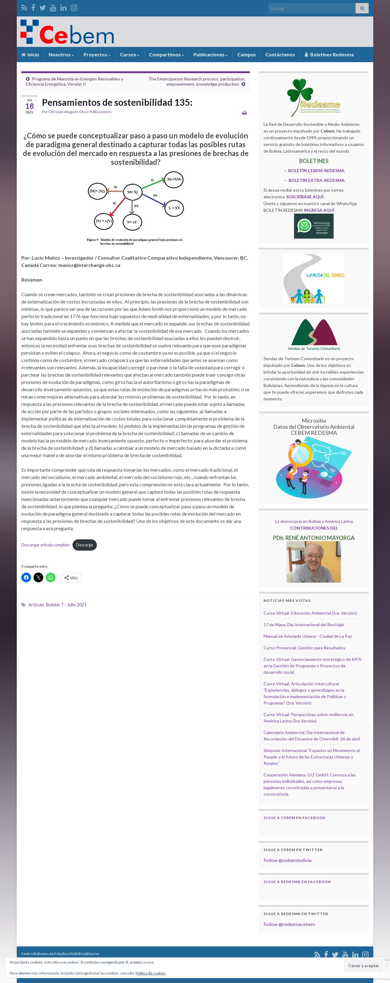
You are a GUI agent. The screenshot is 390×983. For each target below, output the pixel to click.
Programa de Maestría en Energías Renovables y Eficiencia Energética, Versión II (74, 81)
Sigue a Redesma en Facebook (297, 881)
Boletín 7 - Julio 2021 (66, 604)
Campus (246, 54)
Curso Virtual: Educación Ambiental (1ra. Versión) (310, 613)
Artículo (36, 604)
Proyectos (97, 54)
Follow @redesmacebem (289, 924)
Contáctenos (280, 54)
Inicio (30, 54)
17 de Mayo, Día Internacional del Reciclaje (304, 624)
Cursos (130, 54)
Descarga (84, 544)
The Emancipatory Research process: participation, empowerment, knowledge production (196, 81)
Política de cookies (151, 973)
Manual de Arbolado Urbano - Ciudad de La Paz (308, 636)
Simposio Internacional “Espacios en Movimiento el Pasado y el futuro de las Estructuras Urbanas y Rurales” (312, 757)
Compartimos (166, 54)
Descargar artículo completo (45, 544)
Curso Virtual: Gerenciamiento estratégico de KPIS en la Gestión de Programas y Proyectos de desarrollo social (312, 666)
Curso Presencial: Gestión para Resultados (304, 647)
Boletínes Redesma (329, 54)
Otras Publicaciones (95, 111)
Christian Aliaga (61, 111)
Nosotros (61, 54)
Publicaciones (210, 54)
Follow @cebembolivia (287, 860)
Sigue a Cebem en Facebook (294, 817)
